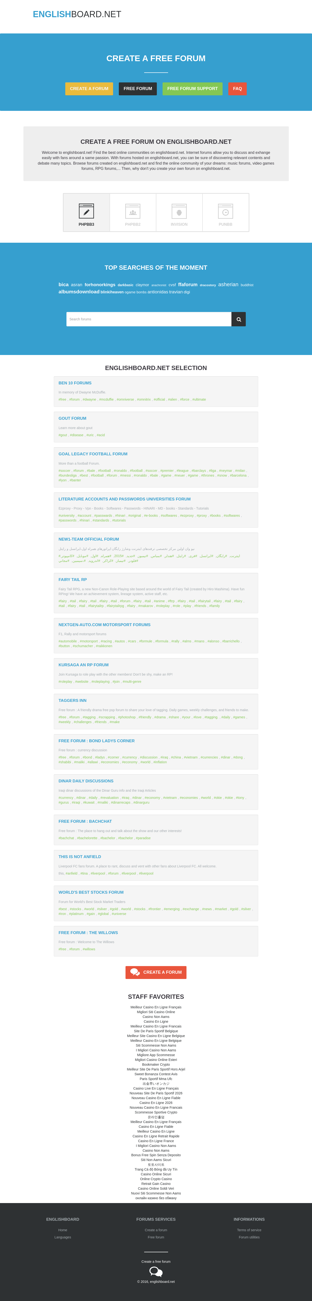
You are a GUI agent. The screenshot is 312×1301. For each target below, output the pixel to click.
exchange (192, 909)
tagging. (212, 717)
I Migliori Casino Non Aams (156, 1050)
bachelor (108, 838)
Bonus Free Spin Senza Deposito (156, 1155)
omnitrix (145, 399)
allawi (93, 762)
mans (200, 641)
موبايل (81, 556)
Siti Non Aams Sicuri (156, 1160)
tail (74, 601)
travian (176, 291)
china (177, 757)
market (222, 909)
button (65, 646)
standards (101, 520)
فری (192, 556)
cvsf (172, 285)
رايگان (220, 556)
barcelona (239, 475)
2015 (118, 556)
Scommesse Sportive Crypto (156, 1112)
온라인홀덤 (156, 1117)
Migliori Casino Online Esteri (156, 1060)
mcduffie (107, 399)
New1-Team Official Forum (89, 539)
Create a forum (89, 88)
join (117, 681)
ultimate (200, 399)
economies (111, 762)
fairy (63, 601)
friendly (146, 717)
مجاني (63, 561)
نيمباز (120, 561)
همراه (105, 556)
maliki (80, 762)
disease (77, 435)
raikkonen (105, 646)
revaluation (110, 798)
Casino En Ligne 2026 (156, 1103)
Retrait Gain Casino (155, 1184)
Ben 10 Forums (75, 383)
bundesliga (68, 475)
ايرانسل (205, 556)
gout (63, 435)
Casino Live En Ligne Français (156, 1088)
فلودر (132, 561)
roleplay (164, 606)
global (104, 914)
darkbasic (125, 285)
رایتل (180, 556)
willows (90, 949)
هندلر (168, 556)
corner (114, 757)
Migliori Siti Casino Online (156, 1012)
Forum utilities (249, 1237)
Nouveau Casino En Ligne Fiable (156, 1098)
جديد (130, 556)
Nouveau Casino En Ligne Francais (156, 1107)
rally (176, 641)
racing (107, 641)
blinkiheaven (112, 292)
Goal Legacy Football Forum (93, 454)
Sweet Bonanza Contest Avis (156, 1074)
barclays (199, 471)
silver (103, 909)
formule (146, 641)
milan (241, 471)
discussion (149, 757)
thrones (208, 475)
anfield (72, 873)
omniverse (126, 399)
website (82, 681)
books (216, 515)
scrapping (107, 717)
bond (88, 757)
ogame (130, 292)
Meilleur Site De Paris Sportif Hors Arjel (156, 1069)
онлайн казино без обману (156, 1198)
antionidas (158, 291)
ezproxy (188, 515)
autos (121, 641)
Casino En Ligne (156, 1021)
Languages (63, 1237)
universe (120, 914)
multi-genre (133, 681)
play (188, 606)
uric (91, 435)
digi (187, 292)
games (240, 717)
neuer (180, 475)
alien (173, 399)
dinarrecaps (121, 802)
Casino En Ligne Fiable (156, 1127)
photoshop (128, 717)
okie (219, 798)
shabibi (65, 762)
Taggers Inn (73, 700)
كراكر (107, 561)
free (63, 399)
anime (160, 601)
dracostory (208, 285)
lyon (63, 480)
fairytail (205, 601)
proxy (203, 515)
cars (133, 641)
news (208, 909)
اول (93, 556)
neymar (226, 471)
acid (102, 435)
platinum (77, 914)
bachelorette (88, 838)
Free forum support (192, 88)
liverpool (99, 873)
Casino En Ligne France (156, 1141)
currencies (210, 757)
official (160, 399)
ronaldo (121, 471)
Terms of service (249, 1230)
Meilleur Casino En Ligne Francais (156, 1026)
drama (161, 717)
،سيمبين (78, 561)
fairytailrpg (116, 606)
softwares (170, 515)
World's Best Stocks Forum (91, 892)
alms (188, 641)
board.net (77, 14)
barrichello (232, 641)
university (67, 515)
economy (130, 762)
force (185, 399)
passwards (104, 515)
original (135, 515)
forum (75, 399)
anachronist (158, 285)
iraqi (77, 802)
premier (168, 471)
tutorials (120, 520)
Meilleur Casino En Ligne (156, 1131)
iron (63, 914)
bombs (142, 292)
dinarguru (142, 802)
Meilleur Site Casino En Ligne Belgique (156, 1036)
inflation (161, 762)
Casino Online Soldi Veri (156, 1188)
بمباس (155, 556)
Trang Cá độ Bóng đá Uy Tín (156, 1169)
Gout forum (72, 418)
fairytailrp (97, 606)
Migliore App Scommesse (156, 1055)
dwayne (90, 399)
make (115, 722)
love (198, 717)
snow (223, 475)
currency (130, 757)
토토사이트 (156, 1165)
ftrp (172, 601)
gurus (64, 802)
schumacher (84, 646)
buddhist (247, 285)
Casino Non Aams (155, 1017)
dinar (226, 757)
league (184, 471)
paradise (144, 838)
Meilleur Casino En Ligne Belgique (155, 1041)
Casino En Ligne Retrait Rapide (155, 1136)
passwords (68, 520)
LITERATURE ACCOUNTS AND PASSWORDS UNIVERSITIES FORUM (125, 499)
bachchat (67, 838)
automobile (68, 641)
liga (213, 471)
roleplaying (101, 681)
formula (162, 641)
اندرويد (93, 561)
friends (201, 606)
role (177, 606)
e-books (152, 515)
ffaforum (187, 284)
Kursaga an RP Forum (84, 665)
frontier (155, 909)
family (215, 606)
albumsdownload (79, 291)
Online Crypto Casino (156, 1179)
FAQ (237, 88)
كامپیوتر (66, 556)
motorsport (90, 641)
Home (62, 1230)
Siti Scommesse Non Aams (156, 1045)
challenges (84, 722)
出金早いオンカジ (156, 1084)
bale (92, 471)
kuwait (89, 802)
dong (239, 757)
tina (85, 873)
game (167, 475)
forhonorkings (100, 284)
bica (64, 284)
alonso (214, 641)
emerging (173, 909)
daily (226, 717)
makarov (146, 606)
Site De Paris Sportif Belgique (156, 1031)
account (85, 515)
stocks (76, 909)
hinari (121, 515)
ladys (101, 757)
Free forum (138, 88)
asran (76, 284)
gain (91, 914)
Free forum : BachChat (85, 821)
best (85, 475)
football (105, 471)
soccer (65, 471)
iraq (165, 757)
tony (241, 798)
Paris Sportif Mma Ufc (156, 1079)
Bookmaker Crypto (156, 1064)
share (175, 717)
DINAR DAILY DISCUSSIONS (86, 781)
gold (115, 909)
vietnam (191, 757)
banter (76, 480)
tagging (90, 717)
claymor (142, 285)
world (146, 762)
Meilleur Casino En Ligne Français (156, 1007)
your (187, 717)
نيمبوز (142, 556)
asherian (228, 284)
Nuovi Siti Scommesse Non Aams (156, 1193)
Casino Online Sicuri (156, 1174)
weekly (65, 722)
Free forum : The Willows (88, 932)
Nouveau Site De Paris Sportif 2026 (156, 1093)
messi (126, 475)
